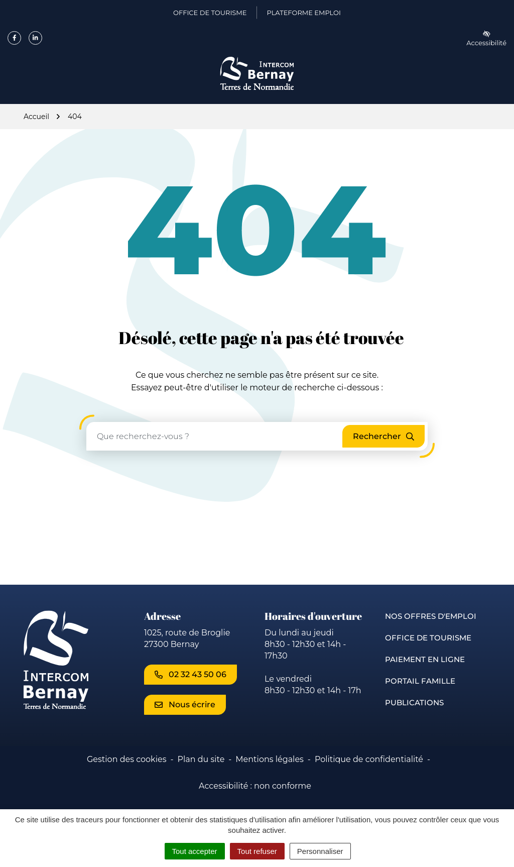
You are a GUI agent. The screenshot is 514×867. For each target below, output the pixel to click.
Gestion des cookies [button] (126, 759)
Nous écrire (185, 704)
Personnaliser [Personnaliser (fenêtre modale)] (320, 851)
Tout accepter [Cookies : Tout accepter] (194, 851)
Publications (414, 702)
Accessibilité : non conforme (255, 786)
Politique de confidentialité (369, 759)
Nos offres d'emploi (430, 616)
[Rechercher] (383, 436)
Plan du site (200, 759)
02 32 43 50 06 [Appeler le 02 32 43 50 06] (190, 674)
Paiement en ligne (425, 659)
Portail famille (420, 681)
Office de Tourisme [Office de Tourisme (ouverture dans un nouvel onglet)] (209, 15)
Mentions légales (269, 759)
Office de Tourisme (428, 637)
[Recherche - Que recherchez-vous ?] (215, 436)
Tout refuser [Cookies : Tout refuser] (257, 851)
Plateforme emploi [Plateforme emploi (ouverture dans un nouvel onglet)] (303, 15)
